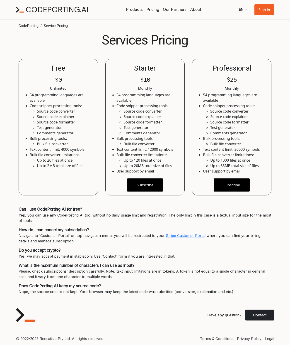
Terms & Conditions (216, 338)
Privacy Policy (249, 338)
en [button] (241, 9)
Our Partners (174, 9)
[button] (264, 9)
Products (134, 9)
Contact (259, 315)
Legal (269, 338)
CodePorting (29, 26)
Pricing (152, 9)
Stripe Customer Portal (185, 235)
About (195, 9)
